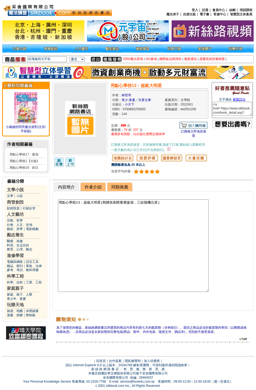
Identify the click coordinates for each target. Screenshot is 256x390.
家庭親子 (15, 288)
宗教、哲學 (15, 220)
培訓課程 (246, 10)
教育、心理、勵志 (19, 249)
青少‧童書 (128, 100)
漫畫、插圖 (15, 315)
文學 (10, 196)
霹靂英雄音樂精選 (212, 59)
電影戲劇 (32, 229)
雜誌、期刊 (15, 266)
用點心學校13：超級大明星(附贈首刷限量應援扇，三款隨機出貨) (133, 245)
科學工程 (15, 276)
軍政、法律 (34, 266)
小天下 (129, 104)
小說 (19, 196)
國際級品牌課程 (170, 59)
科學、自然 (15, 282)
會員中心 (218, 10)
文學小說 (15, 189)
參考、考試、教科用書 (23, 270)
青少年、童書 (16, 299)
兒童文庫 (144, 100)
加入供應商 (152, 361)
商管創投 (15, 202)
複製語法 (239, 99)
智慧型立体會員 (241, 14)
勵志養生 (15, 235)
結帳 (232, 10)
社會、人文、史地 (19, 225)
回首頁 (101, 361)
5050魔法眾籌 (133, 59)
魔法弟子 (172, 14)
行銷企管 (29, 208)
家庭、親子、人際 (19, 294)
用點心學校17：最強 (24, 154)
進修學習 (15, 255)
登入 (195, 10)
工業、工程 (34, 282)
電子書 (204, 14)
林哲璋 (126, 95)
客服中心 (219, 14)
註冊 (205, 10)
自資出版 (189, 14)
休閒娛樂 (32, 311)
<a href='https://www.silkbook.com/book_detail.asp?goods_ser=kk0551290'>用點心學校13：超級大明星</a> (232, 109)
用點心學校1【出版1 (24, 161)
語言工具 (32, 262)
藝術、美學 (15, 229)
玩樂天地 (15, 304)
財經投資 (13, 208)
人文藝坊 (15, 214)
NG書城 (151, 59)
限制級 (30, 315)
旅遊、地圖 (15, 311)
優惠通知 (190, 59)
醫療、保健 (15, 241)
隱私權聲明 (133, 361)
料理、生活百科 (18, 245)
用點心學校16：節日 (24, 167)
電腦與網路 (15, 262)
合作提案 (115, 361)
